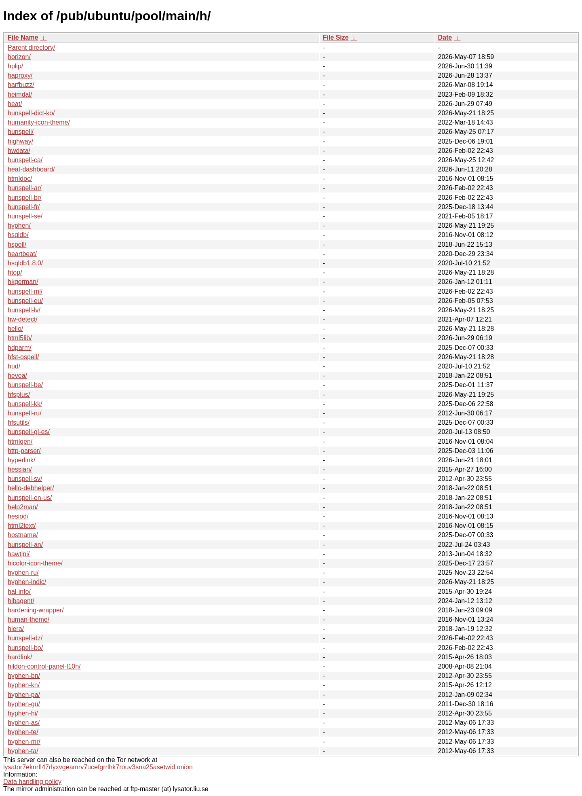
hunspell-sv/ (25, 478)
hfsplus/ (19, 394)
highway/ (20, 141)
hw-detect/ (23, 319)
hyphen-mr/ (24, 741)
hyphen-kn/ (24, 685)
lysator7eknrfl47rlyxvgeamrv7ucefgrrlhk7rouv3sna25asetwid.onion (98, 767)
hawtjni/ (19, 553)
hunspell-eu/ (25, 300)
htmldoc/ (20, 178)
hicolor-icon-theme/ (35, 563)
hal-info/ (19, 591)
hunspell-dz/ (25, 638)
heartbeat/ (22, 253)
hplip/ (15, 66)
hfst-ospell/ (23, 357)
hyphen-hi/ (23, 713)
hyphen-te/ (23, 731)
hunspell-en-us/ (30, 497)
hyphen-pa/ (24, 694)
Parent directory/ (31, 47)
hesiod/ (18, 516)
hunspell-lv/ (24, 310)
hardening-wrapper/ (36, 610)
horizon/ (19, 56)
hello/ (15, 328)
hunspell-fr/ (24, 206)
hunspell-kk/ (25, 403)
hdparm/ (20, 347)
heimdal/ (20, 94)
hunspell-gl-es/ (29, 431)
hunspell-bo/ (25, 647)
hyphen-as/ (24, 722)
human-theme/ (28, 619)
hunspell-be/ (25, 384)
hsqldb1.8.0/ (25, 263)
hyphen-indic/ (27, 581)
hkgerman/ (23, 281)
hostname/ (23, 534)
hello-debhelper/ (31, 488)
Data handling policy (32, 781)
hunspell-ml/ (25, 291)
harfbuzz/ (21, 84)
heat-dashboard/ (31, 169)
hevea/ (17, 375)
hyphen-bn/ (24, 675)
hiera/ (16, 628)
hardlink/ (20, 657)
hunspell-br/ (25, 197)
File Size (336, 37)
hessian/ (20, 469)
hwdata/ (19, 150)
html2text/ (22, 525)
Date (445, 37)
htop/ (15, 272)
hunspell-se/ (25, 216)
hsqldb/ (18, 234)
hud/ (14, 366)
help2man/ (23, 507)
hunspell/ (21, 131)
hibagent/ (21, 600)
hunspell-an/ (25, 544)
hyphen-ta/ (23, 750)
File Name (23, 37)
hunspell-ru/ (25, 413)
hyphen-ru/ (23, 572)
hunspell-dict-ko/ (31, 113)
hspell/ (17, 244)
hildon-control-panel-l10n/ (44, 666)
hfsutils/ (19, 422)
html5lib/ (20, 337)
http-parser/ (24, 450)
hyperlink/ (21, 460)
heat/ (15, 103)
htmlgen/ (20, 441)
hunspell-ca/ (25, 160)
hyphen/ (19, 225)
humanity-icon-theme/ (39, 122)
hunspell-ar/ (25, 187)
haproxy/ (20, 75)
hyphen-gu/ (24, 704)
